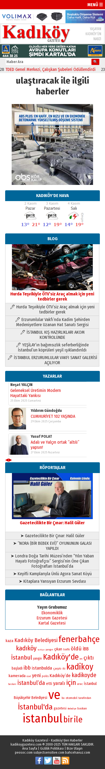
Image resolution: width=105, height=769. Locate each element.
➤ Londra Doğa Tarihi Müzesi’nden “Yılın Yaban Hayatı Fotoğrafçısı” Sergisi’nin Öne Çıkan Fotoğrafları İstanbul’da (52, 561)
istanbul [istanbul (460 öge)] (42, 718)
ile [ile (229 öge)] (78, 720)
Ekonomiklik (52, 612)
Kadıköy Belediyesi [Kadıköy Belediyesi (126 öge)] (36, 640)
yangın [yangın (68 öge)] (49, 649)
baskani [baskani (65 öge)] (12, 684)
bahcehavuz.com (77, 752)
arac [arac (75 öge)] (80, 684)
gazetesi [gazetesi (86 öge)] (60, 708)
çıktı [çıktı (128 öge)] (89, 657)
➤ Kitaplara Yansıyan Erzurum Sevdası (52, 581)
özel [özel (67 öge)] (29, 676)
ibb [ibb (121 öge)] (27, 668)
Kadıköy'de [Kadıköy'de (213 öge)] (61, 657)
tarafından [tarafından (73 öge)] (84, 698)
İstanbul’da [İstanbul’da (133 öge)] (31, 683)
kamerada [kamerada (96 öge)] (17, 675)
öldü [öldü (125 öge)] (76, 648)
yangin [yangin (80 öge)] (37, 658)
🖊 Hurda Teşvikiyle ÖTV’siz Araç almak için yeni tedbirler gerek (52, 309)
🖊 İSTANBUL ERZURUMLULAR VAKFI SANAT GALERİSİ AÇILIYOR (52, 360)
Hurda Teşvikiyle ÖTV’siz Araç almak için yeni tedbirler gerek (52, 294)
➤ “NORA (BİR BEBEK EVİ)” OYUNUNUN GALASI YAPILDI (52, 546)
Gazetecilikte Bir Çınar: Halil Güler (52, 520)
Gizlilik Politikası (52, 748)
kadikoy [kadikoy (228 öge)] (79, 667)
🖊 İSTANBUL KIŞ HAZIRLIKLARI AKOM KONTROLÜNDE (52, 335)
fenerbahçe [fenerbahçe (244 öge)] (79, 639)
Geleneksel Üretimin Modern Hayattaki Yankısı (35, 393)
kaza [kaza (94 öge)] (9, 640)
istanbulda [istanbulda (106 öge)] (42, 668)
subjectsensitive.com (48, 752)
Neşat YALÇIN (21, 384)
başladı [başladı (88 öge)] (17, 668)
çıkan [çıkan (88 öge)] (58, 649)
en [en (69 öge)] (81, 658)
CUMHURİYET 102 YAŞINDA (53, 416)
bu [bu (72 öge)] (63, 698)
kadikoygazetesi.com (26, 744)
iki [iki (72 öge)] (63, 668)
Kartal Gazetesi (52, 623)
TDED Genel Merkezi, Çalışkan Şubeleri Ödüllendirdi (53, 69)
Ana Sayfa (29, 748)
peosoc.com (24, 752)
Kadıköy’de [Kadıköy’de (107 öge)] (60, 675)
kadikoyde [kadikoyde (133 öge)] (84, 675)
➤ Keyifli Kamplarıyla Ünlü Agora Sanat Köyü (52, 573)
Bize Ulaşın (74, 748)
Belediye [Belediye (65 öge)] (72, 708)
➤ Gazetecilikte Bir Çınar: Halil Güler (52, 535)
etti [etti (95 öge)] (49, 683)
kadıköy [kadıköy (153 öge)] (26, 648)
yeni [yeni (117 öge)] (36, 675)
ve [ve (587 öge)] (54, 694)
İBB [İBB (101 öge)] (86, 648)
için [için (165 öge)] (71, 683)
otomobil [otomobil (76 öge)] (71, 698)
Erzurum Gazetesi (52, 617)
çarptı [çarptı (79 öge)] (57, 668)
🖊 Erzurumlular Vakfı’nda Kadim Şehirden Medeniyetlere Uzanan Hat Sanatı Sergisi (52, 322)
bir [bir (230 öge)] (68, 720)
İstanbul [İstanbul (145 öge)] (21, 657)
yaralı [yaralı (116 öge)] (59, 683)
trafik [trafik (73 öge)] (66, 649)
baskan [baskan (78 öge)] (82, 708)
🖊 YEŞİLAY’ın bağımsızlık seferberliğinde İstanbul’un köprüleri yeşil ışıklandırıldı (52, 347)
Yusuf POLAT (41, 436)
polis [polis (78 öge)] (45, 676)
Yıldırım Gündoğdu (46, 410)
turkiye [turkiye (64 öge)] (41, 650)
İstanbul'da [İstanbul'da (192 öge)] (35, 706)
